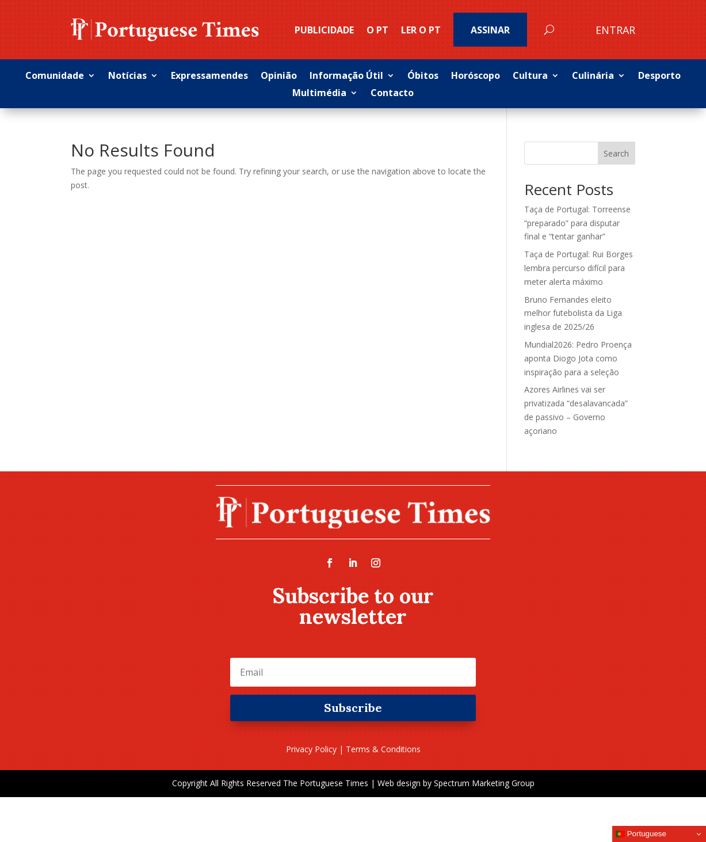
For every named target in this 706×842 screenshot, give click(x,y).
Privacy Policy (311, 749)
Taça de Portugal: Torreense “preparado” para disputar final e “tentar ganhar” (577, 223)
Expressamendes (209, 76)
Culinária (593, 76)
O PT (377, 30)
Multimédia (319, 94)
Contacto (392, 94)
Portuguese (641, 834)
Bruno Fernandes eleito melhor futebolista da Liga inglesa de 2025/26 (573, 313)
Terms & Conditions (383, 749)
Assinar (490, 30)
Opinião (279, 76)
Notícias (127, 76)
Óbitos (422, 76)
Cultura (530, 76)
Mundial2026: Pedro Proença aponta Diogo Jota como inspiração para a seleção (578, 358)
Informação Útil (346, 76)
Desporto (659, 76)
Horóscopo (475, 76)
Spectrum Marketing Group (484, 783)
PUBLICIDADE (324, 30)
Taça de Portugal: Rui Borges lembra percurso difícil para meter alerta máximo (578, 268)
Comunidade (54, 76)
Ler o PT (421, 30)
